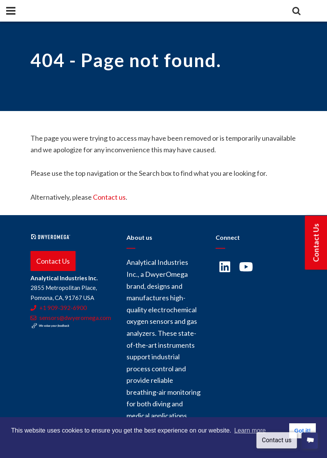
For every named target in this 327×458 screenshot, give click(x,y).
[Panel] (11, 11)
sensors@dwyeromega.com (70, 317)
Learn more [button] (250, 430)
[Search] (296, 11)
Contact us (109, 197)
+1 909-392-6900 (58, 307)
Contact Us (53, 261)
